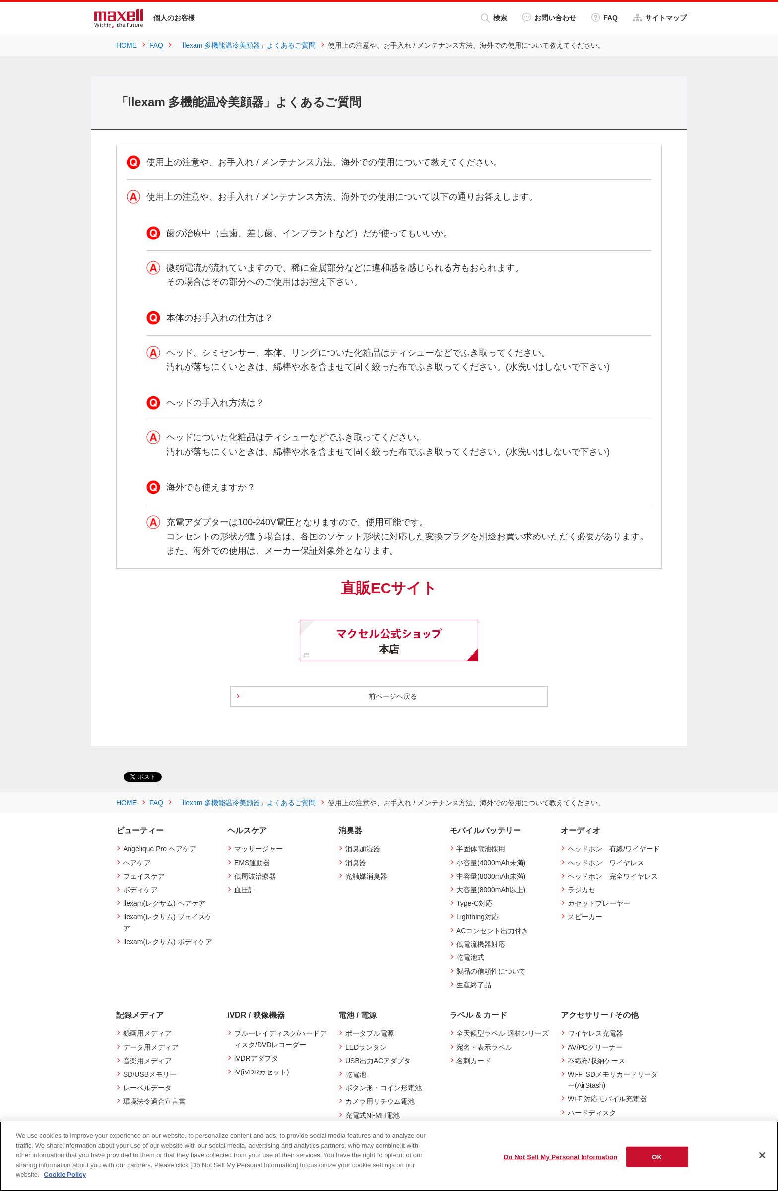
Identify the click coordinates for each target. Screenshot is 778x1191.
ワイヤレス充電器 (595, 1033)
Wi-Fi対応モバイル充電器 (607, 1099)
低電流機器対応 (480, 944)
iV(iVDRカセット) (261, 1072)
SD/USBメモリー (150, 1074)
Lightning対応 (477, 917)
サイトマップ (660, 17)
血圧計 (244, 889)
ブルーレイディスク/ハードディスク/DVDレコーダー (280, 1038)
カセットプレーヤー (599, 903)
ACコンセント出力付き (492, 931)
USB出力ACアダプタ (378, 1061)
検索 (494, 18)
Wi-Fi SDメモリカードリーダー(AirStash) (613, 1080)
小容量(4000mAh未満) (490, 863)
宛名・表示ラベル (484, 1047)
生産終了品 (473, 985)
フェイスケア (144, 876)
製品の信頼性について (491, 971)
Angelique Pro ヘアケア (159, 849)
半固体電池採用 (480, 849)
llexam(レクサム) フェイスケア (167, 922)
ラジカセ (581, 889)
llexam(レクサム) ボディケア (167, 942)
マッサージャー (258, 849)
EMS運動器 (252, 863)
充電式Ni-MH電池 (372, 1115)
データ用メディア (151, 1047)
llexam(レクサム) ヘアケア (164, 903)
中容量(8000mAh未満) (490, 876)
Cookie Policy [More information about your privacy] (65, 1174)
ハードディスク (592, 1113)
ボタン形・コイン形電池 (383, 1088)
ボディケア (140, 889)
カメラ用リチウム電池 (380, 1101)
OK (657, 1156)
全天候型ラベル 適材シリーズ (502, 1033)
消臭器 (355, 863)
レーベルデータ (147, 1088)
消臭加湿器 (362, 849)
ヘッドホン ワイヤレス (606, 863)
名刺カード (473, 1061)
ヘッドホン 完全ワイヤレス (613, 876)
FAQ (604, 17)
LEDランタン (366, 1047)
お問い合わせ (549, 17)
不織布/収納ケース (596, 1061)
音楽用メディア (147, 1061)
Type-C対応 (474, 903)
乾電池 (355, 1074)
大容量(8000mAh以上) (490, 889)
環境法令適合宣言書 (154, 1101)
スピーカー (585, 917)
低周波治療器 (255, 876)
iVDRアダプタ (256, 1058)
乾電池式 (470, 957)
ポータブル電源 (369, 1033)
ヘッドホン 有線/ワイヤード (614, 849)
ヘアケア (137, 863)
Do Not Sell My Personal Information (560, 1156)
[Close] (762, 1155)
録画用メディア (147, 1033)
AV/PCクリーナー (595, 1047)
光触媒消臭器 (366, 876)
